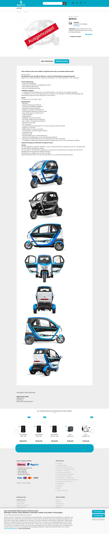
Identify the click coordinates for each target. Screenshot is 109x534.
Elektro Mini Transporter (23, 505)
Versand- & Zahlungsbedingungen (65, 469)
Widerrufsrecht (61, 483)
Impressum (60, 485)
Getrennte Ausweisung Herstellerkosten (67, 479)
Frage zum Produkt (75, 36)
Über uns (58, 500)
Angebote (59, 463)
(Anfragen (76, 25)
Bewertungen (62, 61)
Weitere (19, 8)
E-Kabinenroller (20, 503)
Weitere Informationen (98, 519)
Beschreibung (47, 61)
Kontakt (88, 34)
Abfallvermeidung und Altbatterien (65, 474)
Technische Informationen (64, 472)
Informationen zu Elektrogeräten (65, 478)
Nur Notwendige (98, 515)
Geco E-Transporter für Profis (64, 467)
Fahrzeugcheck (59, 505)
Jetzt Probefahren (21, 501)
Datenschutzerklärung (10, 528)
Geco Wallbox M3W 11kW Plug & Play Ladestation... (23, 435)
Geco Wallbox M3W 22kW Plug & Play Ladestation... (38, 435)
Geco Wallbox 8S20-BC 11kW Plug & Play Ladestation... (54, 435)
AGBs (58, 488)
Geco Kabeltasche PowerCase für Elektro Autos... (70, 435)
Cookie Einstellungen (62, 490)
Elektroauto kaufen (21, 507)
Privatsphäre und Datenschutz (65, 481)
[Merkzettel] (81, 3)
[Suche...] (64, 3)
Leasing (58, 507)
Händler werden (21, 500)
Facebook (58, 501)
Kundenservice (59, 503)
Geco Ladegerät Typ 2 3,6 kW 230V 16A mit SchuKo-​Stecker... (86, 435)
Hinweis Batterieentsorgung (64, 476)
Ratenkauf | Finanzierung (63, 470)
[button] (77, 3)
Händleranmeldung (62, 465)
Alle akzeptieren (98, 511)
